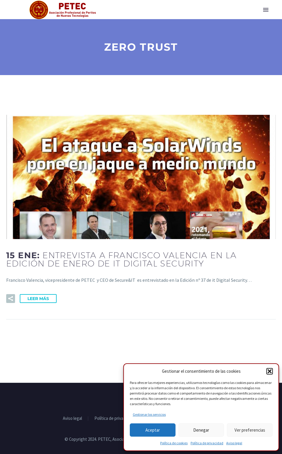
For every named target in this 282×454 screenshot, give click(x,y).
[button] (270, 371)
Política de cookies (174, 443)
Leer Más (38, 298)
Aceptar (152, 430)
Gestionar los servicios (149, 414)
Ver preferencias (250, 430)
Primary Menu (265, 9)
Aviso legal (234, 443)
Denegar (201, 430)
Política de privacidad (207, 443)
